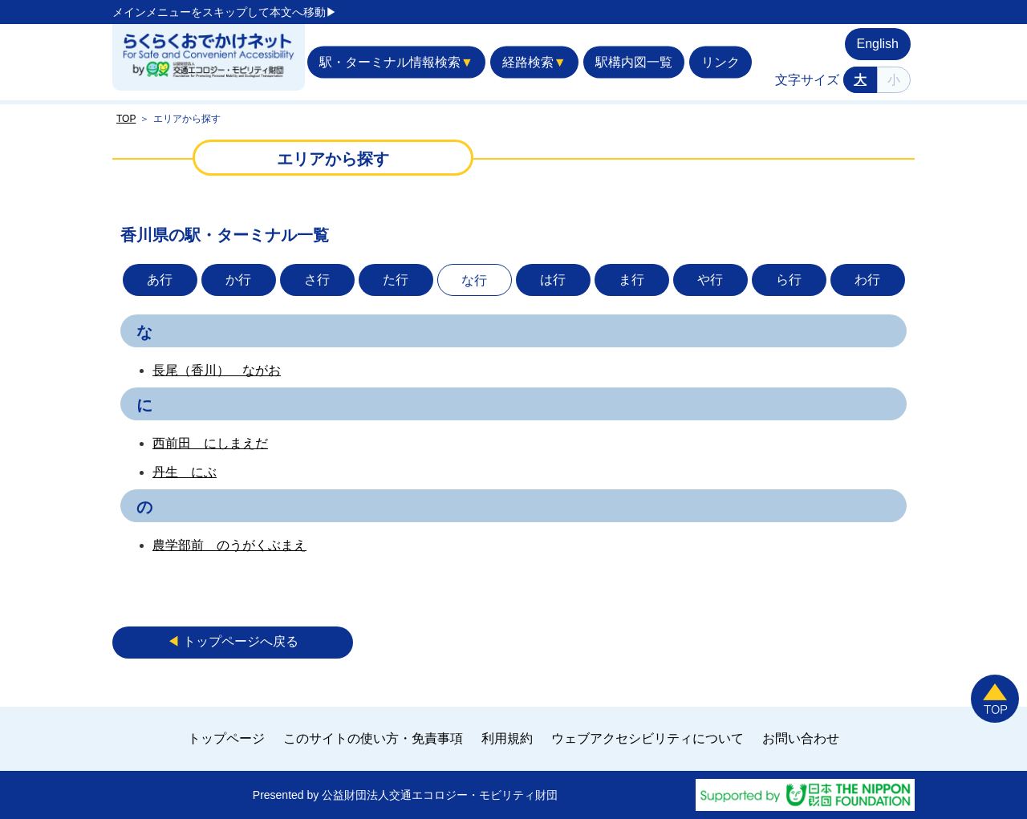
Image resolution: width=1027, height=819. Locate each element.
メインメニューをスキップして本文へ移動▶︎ (224, 12)
